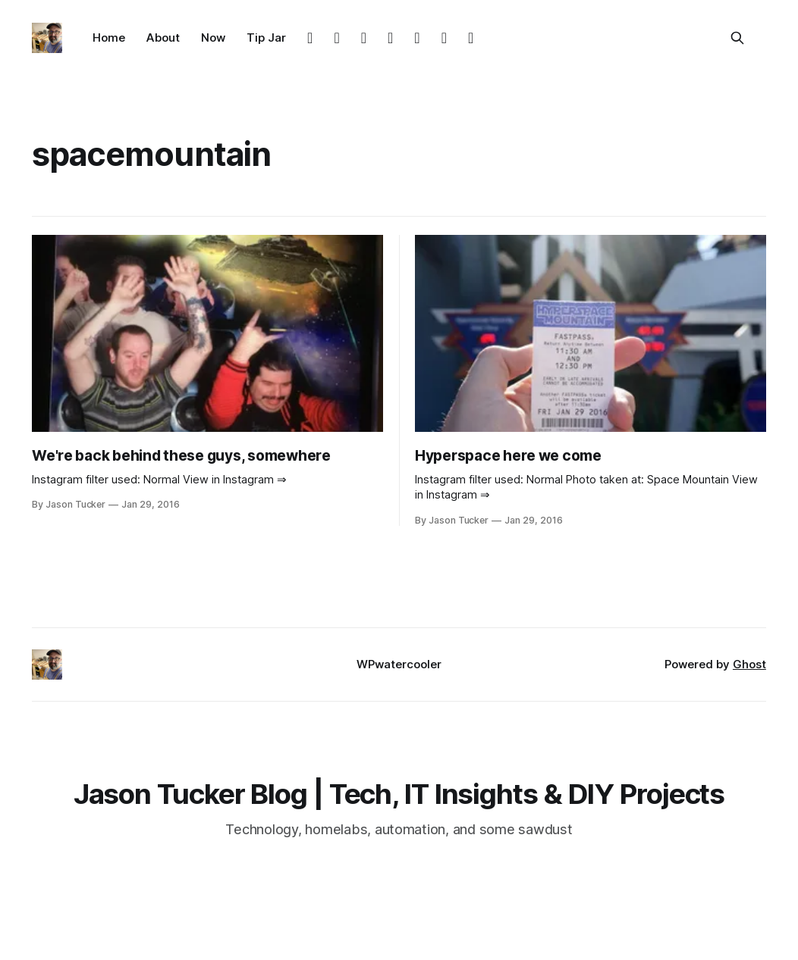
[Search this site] (737, 38)
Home (109, 37)
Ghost (749, 664)
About (163, 37)
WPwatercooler (399, 664)
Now (213, 37)
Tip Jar (266, 37)
